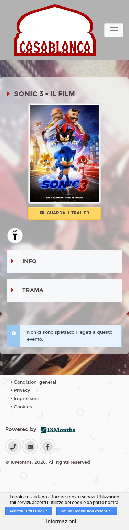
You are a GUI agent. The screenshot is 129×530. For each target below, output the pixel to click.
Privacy (20, 390)
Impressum (25, 398)
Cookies (21, 407)
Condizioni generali (34, 382)
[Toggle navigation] (113, 30)
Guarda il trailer (64, 213)
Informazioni (61, 522)
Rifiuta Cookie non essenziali (87, 511)
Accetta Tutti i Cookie (28, 511)
